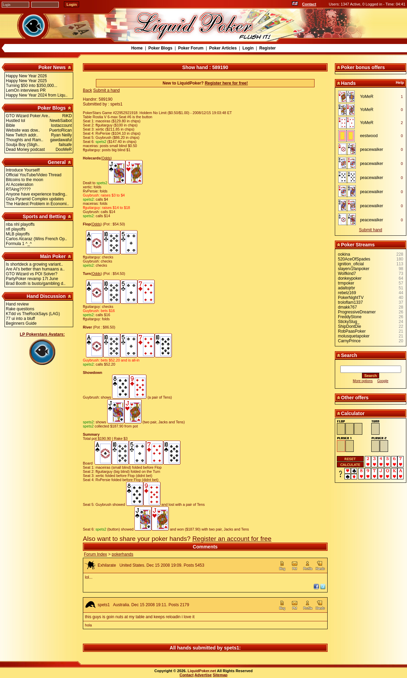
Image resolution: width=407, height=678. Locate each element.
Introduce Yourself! (23, 170)
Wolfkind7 (347, 273)
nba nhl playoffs (20, 224)
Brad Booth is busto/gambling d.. (35, 283)
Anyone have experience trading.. (36, 194)
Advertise (203, 675)
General (57, 162)
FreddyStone (350, 316)
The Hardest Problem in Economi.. (37, 203)
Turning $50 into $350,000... (31, 85)
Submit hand (370, 229)
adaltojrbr (346, 288)
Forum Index (95, 554)
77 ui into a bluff (20, 318)
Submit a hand (106, 90)
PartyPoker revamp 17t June (32, 278)
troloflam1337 (350, 302)
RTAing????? (18, 189)
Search (349, 355)
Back (87, 90)
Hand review (17, 304)
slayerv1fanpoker (353, 268)
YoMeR (366, 96)
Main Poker (53, 256)
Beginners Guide (21, 323)
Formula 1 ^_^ (19, 243)
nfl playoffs (15, 229)
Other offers (354, 397)
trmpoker (346, 283)
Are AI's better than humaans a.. (35, 269)
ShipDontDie (349, 326)
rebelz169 (347, 292)
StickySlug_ (349, 321)
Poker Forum (191, 48)
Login (248, 48)
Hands (348, 83)
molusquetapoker (354, 336)
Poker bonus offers (363, 67)
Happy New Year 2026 (26, 76)
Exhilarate (107, 565)
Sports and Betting (44, 216)
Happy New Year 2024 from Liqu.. (36, 95)
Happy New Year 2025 (26, 80)
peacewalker (371, 149)
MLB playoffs (18, 234)
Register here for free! (226, 83)
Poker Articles (222, 48)
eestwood (368, 135)
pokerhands (122, 554)
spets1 (104, 604)
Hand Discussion (46, 296)
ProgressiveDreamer (357, 312)
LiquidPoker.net (202, 671)
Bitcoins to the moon (24, 179)
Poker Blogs (160, 48)
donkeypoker (350, 278)
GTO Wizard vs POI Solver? (31, 273)
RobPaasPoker (352, 331)
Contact (309, 4)
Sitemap (220, 675)
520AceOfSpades (354, 259)
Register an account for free (231, 538)
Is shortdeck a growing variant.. (34, 264)
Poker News (52, 67)
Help (400, 82)
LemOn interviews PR (26, 90)
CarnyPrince (349, 340)
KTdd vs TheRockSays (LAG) (33, 313)
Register (267, 48)
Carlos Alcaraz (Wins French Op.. (36, 238)
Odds (106, 158)
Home (137, 48)
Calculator (352, 413)
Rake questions (20, 309)
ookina (344, 254)
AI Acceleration (19, 184)
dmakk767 (347, 307)
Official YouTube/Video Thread (34, 175)
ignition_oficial (351, 264)
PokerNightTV (351, 297)
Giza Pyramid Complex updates (35, 199)
